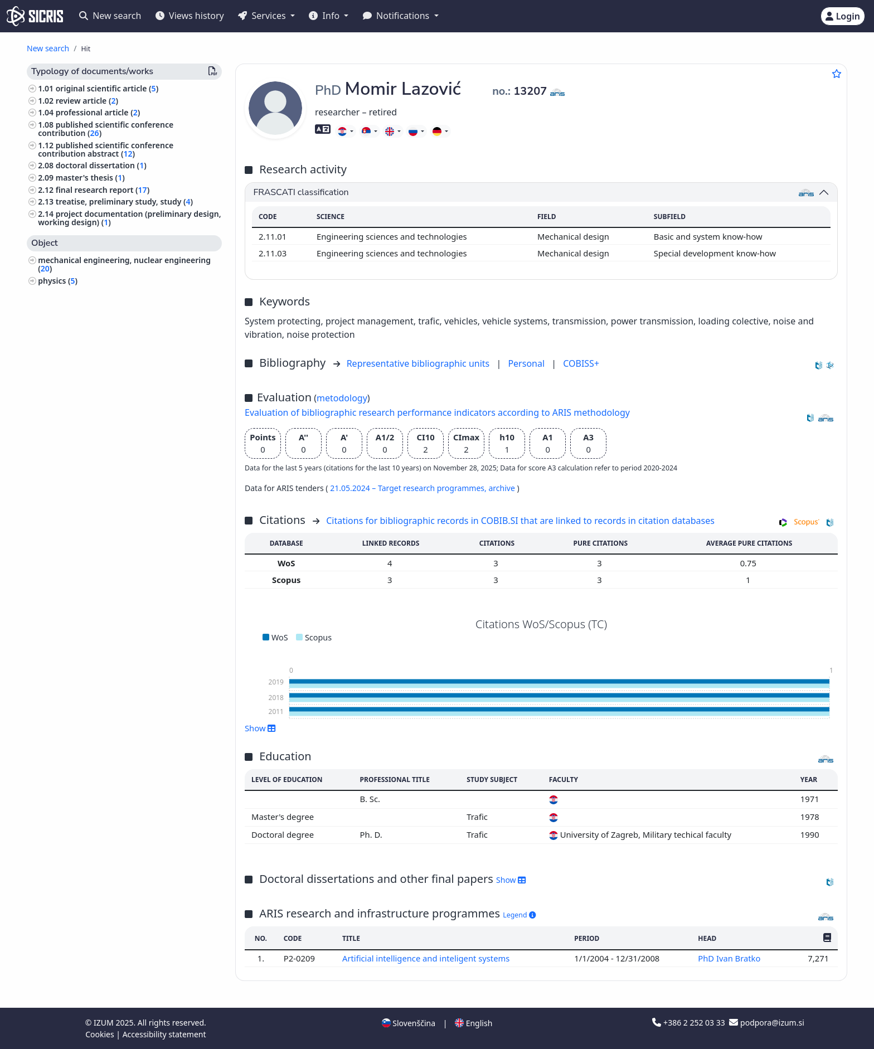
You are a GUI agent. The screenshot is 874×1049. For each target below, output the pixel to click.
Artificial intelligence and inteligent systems (427, 958)
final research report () (102, 189)
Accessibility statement (164, 1034)
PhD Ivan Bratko (730, 958)
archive (502, 488)
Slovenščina (408, 1023)
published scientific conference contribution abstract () (105, 149)
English (473, 1023)
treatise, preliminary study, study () (124, 201)
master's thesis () (90, 177)
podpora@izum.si (766, 1022)
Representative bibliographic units (419, 363)
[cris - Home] (35, 16)
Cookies (100, 1034)
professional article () (98, 112)
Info (325, 15)
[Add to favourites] (836, 74)
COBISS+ (581, 363)
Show (260, 728)
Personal (527, 363)
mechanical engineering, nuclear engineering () (124, 264)
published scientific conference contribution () (105, 128)
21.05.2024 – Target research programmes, (409, 488)
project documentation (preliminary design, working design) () (129, 217)
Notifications (397, 15)
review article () (87, 100)
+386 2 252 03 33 (689, 1022)
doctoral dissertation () (101, 165)
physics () (57, 280)
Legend (519, 915)
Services (263, 15)
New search (110, 15)
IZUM (104, 1022)
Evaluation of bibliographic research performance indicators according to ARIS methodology (437, 412)
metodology (342, 398)
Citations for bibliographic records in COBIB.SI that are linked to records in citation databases (520, 520)
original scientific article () (107, 88)
